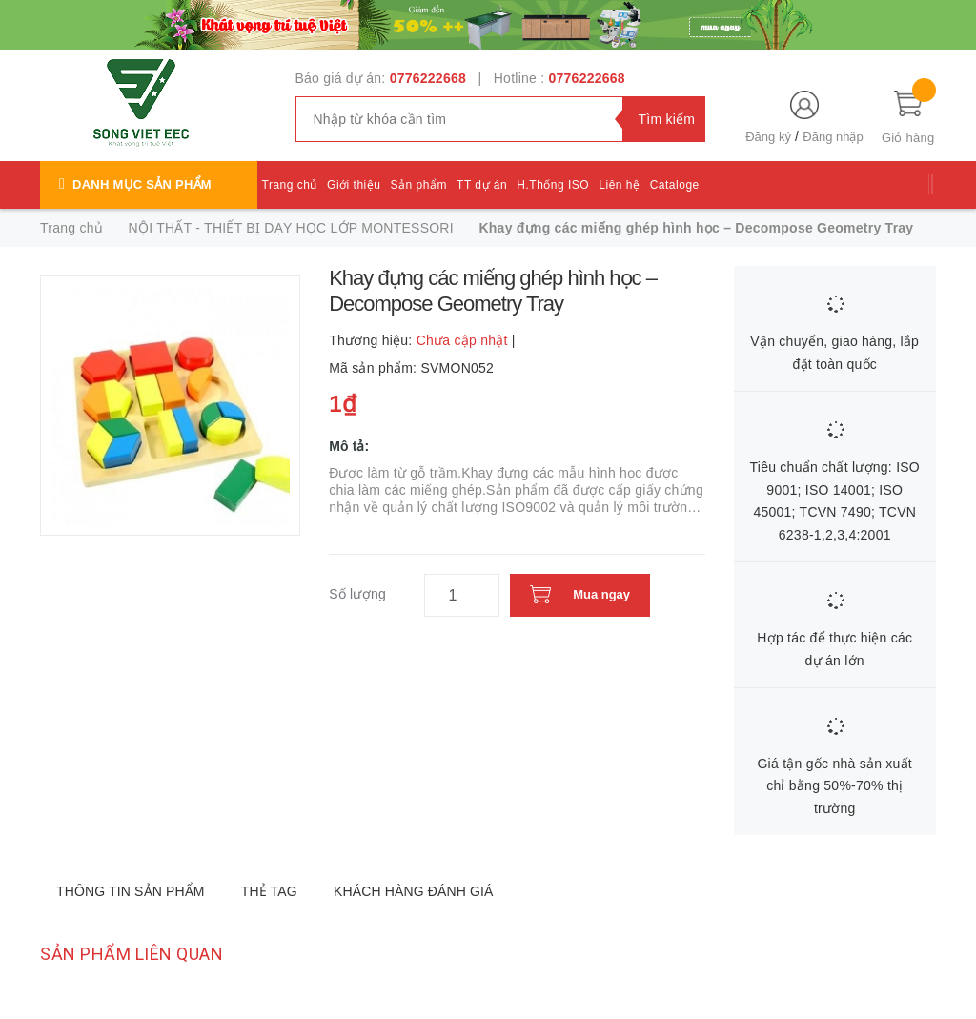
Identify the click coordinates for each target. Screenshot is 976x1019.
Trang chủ (289, 185)
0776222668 (428, 78)
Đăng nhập (833, 137)
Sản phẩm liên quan (131, 954)
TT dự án (482, 185)
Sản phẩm (419, 185)
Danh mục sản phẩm (142, 184)
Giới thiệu (353, 185)
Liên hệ (619, 185)
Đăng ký (768, 137)
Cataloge (675, 185)
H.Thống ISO (553, 185)
